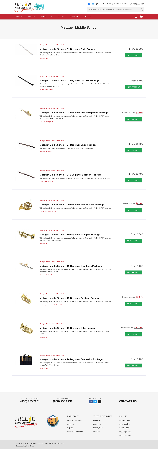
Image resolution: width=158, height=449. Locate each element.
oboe (50, 151)
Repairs (70, 428)
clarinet (42, 89)
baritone (42, 305)
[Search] (141, 9)
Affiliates (96, 431)
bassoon (43, 181)
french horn (43, 211)
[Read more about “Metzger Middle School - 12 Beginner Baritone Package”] (133, 304)
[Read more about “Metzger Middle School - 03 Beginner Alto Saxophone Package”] (133, 119)
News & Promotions (75, 431)
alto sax (42, 121)
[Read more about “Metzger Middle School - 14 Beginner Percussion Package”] (133, 365)
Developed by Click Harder (25, 446)
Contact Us (128, 401)
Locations (97, 424)
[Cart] (141, 16)
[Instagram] (97, 4)
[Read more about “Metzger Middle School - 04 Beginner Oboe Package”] (133, 150)
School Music (60, 45)
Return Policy (124, 424)
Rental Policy (124, 428)
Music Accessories (74, 420)
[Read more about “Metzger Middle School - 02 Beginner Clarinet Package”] (133, 87)
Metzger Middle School (47, 45)
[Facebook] (89, 4)
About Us (97, 420)
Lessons (70, 424)
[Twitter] (93, 4)
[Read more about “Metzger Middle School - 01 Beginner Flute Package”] (133, 55)
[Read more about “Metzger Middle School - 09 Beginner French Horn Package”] (133, 210)
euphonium (50, 305)
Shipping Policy (125, 431)
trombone (51, 275)
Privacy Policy (124, 420)
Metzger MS (44, 58)
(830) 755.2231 (30, 401)
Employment (98, 428)
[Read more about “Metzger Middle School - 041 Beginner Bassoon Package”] (133, 180)
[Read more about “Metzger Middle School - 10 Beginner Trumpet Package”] (133, 241)
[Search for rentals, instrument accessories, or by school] (115, 9)
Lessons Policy (125, 435)
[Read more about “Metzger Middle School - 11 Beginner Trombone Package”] (133, 272)
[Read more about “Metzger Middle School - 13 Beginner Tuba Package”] (133, 334)
